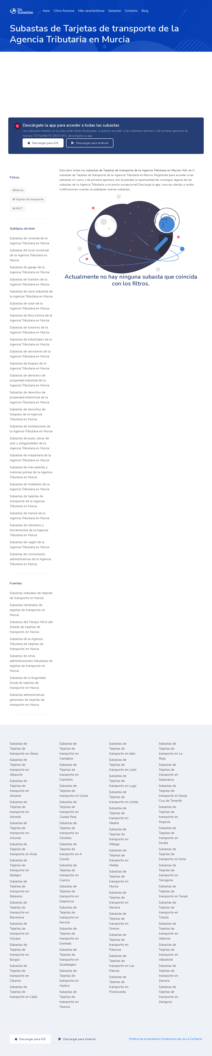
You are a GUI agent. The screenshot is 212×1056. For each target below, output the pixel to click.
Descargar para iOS (43, 143)
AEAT (17, 208)
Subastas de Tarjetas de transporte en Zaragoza (168, 994)
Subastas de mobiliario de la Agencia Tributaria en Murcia (29, 486)
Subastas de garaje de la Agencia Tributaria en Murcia (29, 269)
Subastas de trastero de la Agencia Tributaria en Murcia (29, 281)
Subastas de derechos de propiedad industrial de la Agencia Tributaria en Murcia (29, 380)
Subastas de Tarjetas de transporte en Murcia (118, 878)
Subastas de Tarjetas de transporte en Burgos (19, 952)
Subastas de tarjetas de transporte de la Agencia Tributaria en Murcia (27, 501)
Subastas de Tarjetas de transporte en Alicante (19, 788)
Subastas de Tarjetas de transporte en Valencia (168, 931)
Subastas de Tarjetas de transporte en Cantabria (69, 751)
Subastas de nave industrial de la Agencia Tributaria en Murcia (31, 293)
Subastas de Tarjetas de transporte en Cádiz (23, 992)
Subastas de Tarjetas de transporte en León (122, 765)
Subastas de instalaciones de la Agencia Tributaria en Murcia (31, 428)
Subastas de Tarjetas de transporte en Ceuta (73, 791)
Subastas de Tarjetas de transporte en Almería (19, 809)
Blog (144, 11)
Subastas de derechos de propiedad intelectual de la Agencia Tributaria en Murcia (29, 397)
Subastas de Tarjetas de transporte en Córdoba (69, 830)
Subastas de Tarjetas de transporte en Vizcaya (19, 931)
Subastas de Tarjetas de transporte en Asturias (19, 830)
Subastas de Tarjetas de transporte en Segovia (168, 814)
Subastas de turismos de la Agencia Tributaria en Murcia (29, 329)
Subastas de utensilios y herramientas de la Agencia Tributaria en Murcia (29, 530)
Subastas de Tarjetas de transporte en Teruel (173, 891)
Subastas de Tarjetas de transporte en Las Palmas (121, 963)
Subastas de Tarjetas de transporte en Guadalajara (69, 957)
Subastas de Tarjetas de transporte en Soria (172, 854)
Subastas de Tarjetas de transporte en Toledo (168, 909)
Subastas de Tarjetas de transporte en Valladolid (168, 952)
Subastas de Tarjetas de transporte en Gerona (69, 914)
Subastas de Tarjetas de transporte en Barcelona (19, 909)
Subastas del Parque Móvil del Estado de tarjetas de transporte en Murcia (31, 627)
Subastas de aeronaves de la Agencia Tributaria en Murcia (30, 353)
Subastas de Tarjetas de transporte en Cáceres (19, 973)
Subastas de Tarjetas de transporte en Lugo (122, 781)
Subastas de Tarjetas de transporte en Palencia (118, 942)
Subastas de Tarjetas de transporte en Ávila (23, 849)
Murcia (18, 190)
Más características (91, 11)
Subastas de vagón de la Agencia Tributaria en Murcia (29, 544)
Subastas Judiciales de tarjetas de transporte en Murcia (31, 595)
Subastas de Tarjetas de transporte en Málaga (118, 836)
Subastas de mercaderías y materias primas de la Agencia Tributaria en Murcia (31, 472)
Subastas (114, 11)
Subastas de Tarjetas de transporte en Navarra (118, 900)
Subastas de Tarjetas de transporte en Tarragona (168, 872)
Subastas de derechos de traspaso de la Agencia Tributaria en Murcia (28, 414)
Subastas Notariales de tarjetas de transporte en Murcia (27, 610)
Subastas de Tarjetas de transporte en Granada (69, 936)
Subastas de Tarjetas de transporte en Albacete (19, 767)
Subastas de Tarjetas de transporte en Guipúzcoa (69, 893)
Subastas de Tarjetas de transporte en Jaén (122, 749)
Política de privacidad (143, 1039)
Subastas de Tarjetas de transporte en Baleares (19, 888)
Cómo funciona (64, 11)
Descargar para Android (90, 143)
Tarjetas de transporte (28, 199)
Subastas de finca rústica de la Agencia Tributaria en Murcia (31, 317)
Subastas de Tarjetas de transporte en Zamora (168, 973)
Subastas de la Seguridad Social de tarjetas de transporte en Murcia (28, 683)
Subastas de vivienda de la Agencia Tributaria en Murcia (29, 240)
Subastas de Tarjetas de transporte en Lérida (123, 797)
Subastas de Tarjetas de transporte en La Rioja (170, 751)
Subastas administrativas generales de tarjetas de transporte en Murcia (27, 700)
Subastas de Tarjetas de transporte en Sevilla (168, 835)
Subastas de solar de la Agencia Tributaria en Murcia (29, 305)
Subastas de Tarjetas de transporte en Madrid (118, 815)
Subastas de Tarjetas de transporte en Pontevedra (118, 984)
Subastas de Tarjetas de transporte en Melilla (118, 857)
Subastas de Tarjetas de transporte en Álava (24, 749)
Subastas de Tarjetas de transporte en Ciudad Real (69, 809)
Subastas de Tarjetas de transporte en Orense (118, 921)
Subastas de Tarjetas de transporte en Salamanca (168, 772)
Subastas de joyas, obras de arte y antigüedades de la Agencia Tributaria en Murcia (29, 443)
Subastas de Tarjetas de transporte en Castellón (69, 772)
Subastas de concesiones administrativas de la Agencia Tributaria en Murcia (30, 559)
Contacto (131, 11)
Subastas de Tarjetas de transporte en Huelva (69, 978)
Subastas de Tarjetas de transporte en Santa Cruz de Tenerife (173, 793)
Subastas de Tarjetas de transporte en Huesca (69, 999)
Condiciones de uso (173, 1039)
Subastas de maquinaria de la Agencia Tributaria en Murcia (30, 457)
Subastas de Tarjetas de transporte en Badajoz (19, 867)
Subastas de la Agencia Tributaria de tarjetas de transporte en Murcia (26, 644)
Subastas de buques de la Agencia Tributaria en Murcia (29, 365)
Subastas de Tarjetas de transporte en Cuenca (69, 872)
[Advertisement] (106, 83)
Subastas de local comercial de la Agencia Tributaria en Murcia (29, 255)
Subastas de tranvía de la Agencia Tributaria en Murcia (29, 515)
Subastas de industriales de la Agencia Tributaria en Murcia (31, 341)
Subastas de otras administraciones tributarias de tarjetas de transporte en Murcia (31, 663)
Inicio (46, 11)
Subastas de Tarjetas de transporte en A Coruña (70, 851)
